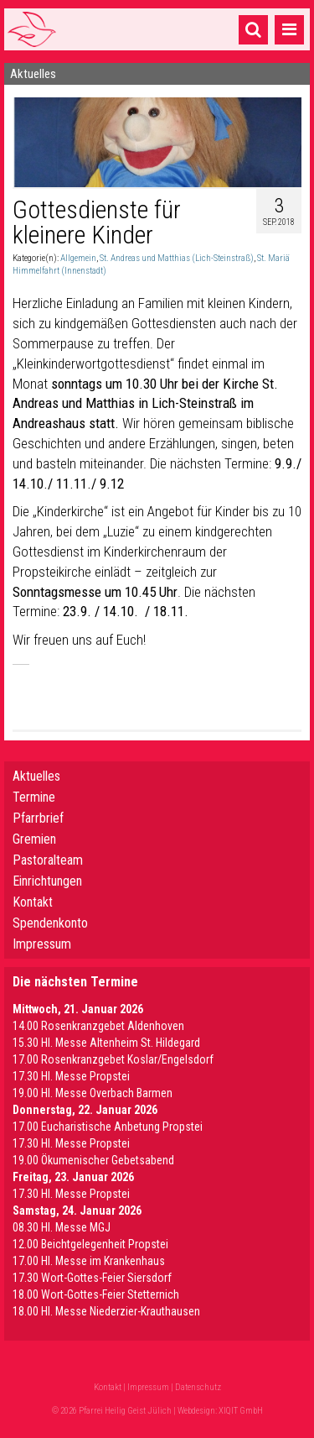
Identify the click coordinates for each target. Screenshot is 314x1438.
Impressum (42, 944)
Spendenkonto (50, 923)
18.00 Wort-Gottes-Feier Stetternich (96, 1294)
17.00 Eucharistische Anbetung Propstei (108, 1126)
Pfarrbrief (38, 818)
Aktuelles (36, 776)
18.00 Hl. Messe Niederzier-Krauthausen (106, 1311)
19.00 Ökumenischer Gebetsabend (93, 1160)
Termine (34, 797)
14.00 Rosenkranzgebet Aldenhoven (98, 1026)
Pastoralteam (48, 860)
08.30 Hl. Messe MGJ (62, 1227)
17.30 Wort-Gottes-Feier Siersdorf (92, 1277)
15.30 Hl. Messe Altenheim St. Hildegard (106, 1042)
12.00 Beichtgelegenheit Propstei (90, 1244)
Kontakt (33, 902)
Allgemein (78, 258)
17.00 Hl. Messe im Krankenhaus (89, 1261)
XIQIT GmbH (241, 1410)
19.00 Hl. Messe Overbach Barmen (92, 1093)
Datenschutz (198, 1387)
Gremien (34, 839)
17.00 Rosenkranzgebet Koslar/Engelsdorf (113, 1059)
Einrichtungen (47, 881)
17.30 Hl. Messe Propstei (71, 1076)
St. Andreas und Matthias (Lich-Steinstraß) (177, 258)
